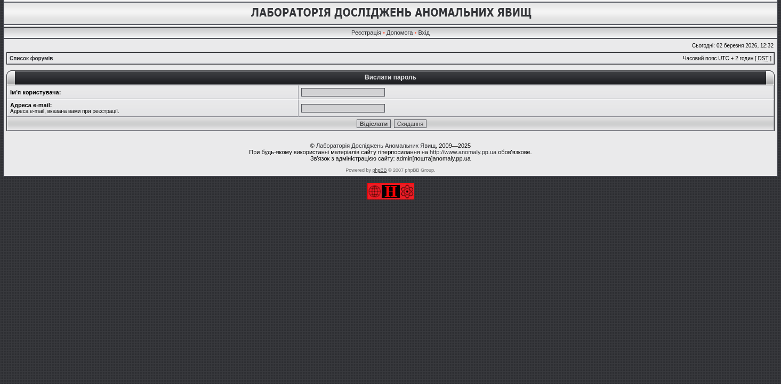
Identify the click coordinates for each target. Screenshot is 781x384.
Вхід (424, 32)
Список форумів (31, 58)
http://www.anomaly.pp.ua (463, 152)
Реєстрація (366, 32)
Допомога (400, 32)
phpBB (379, 170)
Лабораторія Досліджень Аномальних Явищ (376, 145)
